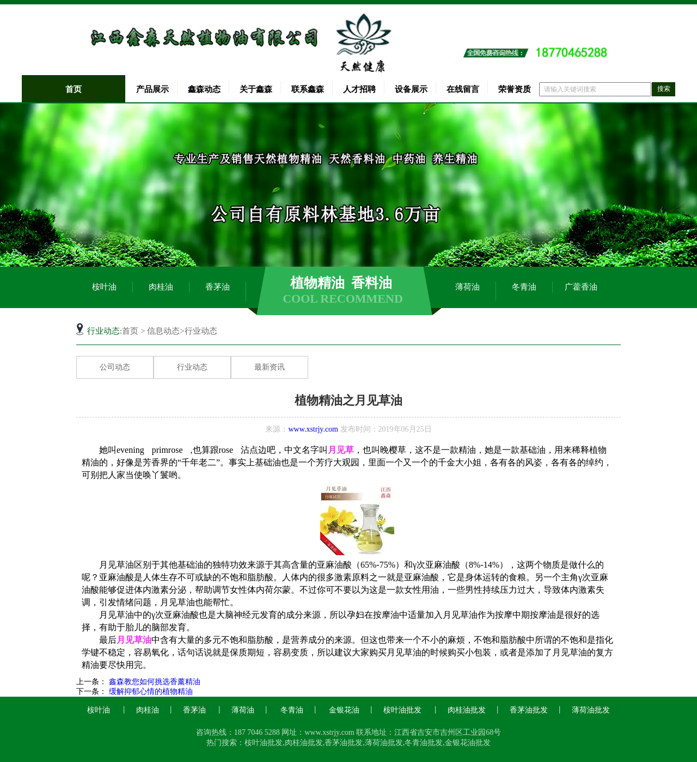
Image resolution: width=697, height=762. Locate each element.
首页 (73, 89)
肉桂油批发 (467, 710)
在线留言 (463, 89)
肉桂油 (161, 286)
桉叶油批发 (402, 710)
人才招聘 (359, 89)
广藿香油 (581, 286)
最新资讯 (269, 367)
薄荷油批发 (591, 710)
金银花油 (344, 710)
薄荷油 (467, 286)
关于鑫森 (256, 89)
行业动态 (192, 367)
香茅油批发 (529, 710)
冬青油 (524, 286)
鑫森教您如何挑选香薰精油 (153, 682)
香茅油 (217, 286)
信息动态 (163, 331)
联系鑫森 (307, 89)
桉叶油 (104, 286)
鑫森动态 (204, 89)
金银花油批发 (468, 743)
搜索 (663, 89)
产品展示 (152, 89)
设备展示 (411, 89)
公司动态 (115, 367)
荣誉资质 (514, 89)
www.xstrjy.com (313, 429)
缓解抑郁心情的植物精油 (150, 691)
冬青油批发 (424, 743)
